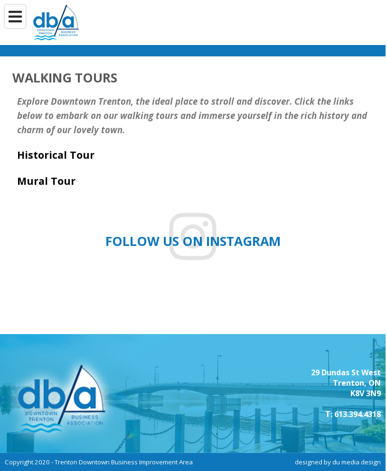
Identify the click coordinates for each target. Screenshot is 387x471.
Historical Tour (55, 155)
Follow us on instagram (193, 241)
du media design (356, 462)
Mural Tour (46, 181)
